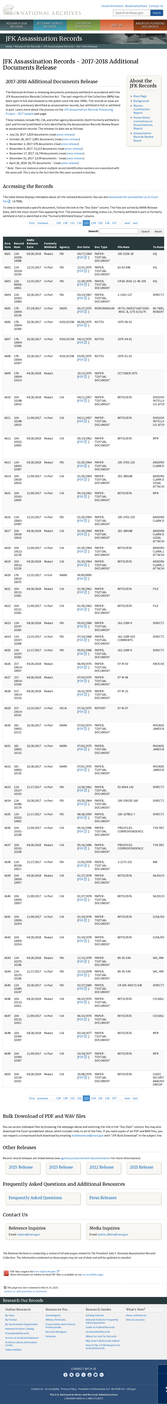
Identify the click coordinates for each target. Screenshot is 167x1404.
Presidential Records (17, 1333)
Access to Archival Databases (22, 1337)
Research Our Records (16, 25)
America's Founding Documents (150, 25)
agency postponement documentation (86, 1158)
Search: (93, 231)
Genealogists (53, 1315)
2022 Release (101, 1167)
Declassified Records (98, 1331)
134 (93, 223)
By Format (11, 1319)
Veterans (51, 1336)
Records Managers (56, 1331)
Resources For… (57, 1309)
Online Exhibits (13, 1349)
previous (42, 223)
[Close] (162, 1369)
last (135, 223)
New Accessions (135, 1319)
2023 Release (61, 1167)
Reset (158, 231)
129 (58, 223)
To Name (159, 247)
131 (72, 223)
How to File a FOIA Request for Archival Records (103, 1346)
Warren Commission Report (141, 109)
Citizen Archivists (112, 6)
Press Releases (102, 1197)
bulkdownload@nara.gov (88, 1135)
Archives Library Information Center (21, 1344)
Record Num (19, 245)
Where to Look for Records (101, 1336)
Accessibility (52, 1389)
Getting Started (94, 1315)
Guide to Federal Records (100, 1327)
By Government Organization (21, 1324)
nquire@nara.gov (29, 1234)
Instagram (77, 1374)
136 (107, 223)
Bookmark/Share (136, 6)
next (127, 223)
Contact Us (156, 6)
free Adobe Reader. (46, 1271)
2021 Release (141, 1167)
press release (65, 134)
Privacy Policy (69, 1389)
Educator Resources (83, 25)
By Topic (10, 1315)
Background (141, 101)
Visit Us (117, 25)
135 (100, 223)
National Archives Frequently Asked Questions (102, 1321)
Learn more (133, 1397)
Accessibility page (93, 1274)
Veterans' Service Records (50, 25)
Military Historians (56, 1319)
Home (9, 46)
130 (65, 223)
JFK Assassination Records (58, 46)
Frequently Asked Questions (35, 1197)
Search (157, 13)
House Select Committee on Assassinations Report (143, 123)
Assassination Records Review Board (143, 136)
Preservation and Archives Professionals (60, 1325)
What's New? (135, 1309)
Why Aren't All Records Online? (103, 1340)
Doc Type (101, 247)
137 (114, 223)
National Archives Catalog (19, 1328)
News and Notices (136, 1315)
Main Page (140, 96)
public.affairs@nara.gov (113, 1234)
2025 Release (21, 1167)
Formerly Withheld (50, 245)
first (32, 223)
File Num (123, 247)
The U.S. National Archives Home (42, 10)
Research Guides (98, 1309)
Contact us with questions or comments (25, 1291)
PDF (81, 257)
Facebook (65, 1374)
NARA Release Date (32, 243)
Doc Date (83, 247)
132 (79, 223)
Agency (65, 247)
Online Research (18, 1309)
